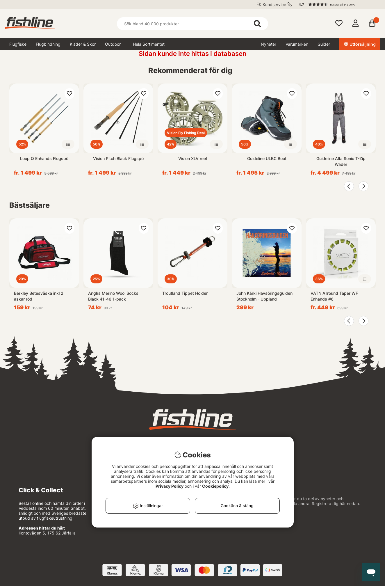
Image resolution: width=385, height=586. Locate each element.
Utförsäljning (360, 44)
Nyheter (268, 44)
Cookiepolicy (215, 486)
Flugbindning (48, 44)
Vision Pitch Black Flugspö (118, 158)
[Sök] (192, 23)
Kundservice (274, 4)
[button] (336, 4)
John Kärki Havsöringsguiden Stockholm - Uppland (264, 296)
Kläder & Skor (83, 44)
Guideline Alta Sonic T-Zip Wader (341, 161)
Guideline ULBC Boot (266, 158)
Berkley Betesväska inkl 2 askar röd (38, 296)
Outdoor (113, 44)
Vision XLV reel (192, 158)
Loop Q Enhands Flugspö (44, 158)
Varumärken (297, 44)
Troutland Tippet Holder (185, 293)
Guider (324, 44)
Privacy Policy (169, 486)
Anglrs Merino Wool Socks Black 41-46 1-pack (113, 296)
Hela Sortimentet (149, 44)
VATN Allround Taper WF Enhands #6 (334, 296)
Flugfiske (17, 44)
